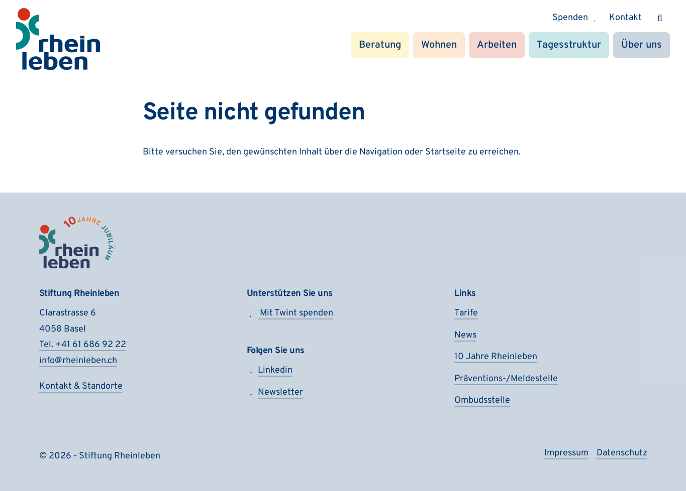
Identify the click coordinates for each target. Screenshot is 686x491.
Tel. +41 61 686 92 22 (82, 345)
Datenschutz (622, 453)
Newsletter (275, 392)
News (465, 335)
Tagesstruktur (569, 45)
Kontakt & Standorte (81, 386)
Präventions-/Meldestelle (506, 379)
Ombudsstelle (482, 400)
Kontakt (625, 18)
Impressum (566, 453)
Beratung (380, 45)
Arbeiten (497, 45)
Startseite (445, 152)
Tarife (466, 313)
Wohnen (439, 45)
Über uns (641, 45)
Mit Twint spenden (290, 313)
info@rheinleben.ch (78, 361)
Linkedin (270, 370)
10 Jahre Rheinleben (495, 357)
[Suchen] (660, 18)
